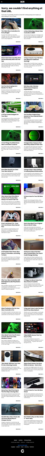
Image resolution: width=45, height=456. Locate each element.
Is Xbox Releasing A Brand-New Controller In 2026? (33, 32)
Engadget (13, 446)
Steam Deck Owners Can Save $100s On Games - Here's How (33, 364)
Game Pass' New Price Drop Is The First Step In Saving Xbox (10, 391)
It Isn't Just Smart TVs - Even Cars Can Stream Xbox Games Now (10, 225)
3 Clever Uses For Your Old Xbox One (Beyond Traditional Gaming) (33, 59)
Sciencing (27, 446)
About (15, 440)
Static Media (16, 442)
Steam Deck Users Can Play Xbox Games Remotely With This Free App (11, 59)
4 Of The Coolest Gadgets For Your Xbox (10, 115)
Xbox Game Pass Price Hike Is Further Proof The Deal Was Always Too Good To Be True (10, 197)
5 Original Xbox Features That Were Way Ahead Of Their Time (33, 143)
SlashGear (32, 446)
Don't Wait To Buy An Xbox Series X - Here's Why (33, 417)
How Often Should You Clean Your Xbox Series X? (9, 170)
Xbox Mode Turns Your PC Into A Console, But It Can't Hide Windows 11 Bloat (10, 336)
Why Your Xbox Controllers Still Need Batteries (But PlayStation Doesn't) (10, 281)
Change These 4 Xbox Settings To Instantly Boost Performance (33, 170)
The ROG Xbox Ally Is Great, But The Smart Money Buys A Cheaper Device (10, 418)
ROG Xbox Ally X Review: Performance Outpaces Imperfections (31, 87)
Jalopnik (18, 446)
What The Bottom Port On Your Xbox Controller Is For (10, 309)
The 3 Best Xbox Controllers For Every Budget (10, 31)
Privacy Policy (27, 440)
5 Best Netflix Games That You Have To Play (33, 336)
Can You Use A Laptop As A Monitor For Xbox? (9, 87)
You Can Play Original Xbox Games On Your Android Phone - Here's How (33, 116)
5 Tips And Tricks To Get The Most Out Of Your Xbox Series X (34, 309)
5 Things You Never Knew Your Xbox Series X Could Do (33, 281)
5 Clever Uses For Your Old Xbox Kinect (33, 391)
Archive (20, 440)
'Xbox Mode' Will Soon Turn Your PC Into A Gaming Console (10, 364)
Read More (18, 41)
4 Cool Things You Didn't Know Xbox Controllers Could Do (10, 143)
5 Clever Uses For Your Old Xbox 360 (33, 197)
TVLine (22, 446)
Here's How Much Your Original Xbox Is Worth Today (33, 224)
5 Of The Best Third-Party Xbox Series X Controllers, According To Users (10, 253)
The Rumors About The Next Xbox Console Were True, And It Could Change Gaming (33, 253)
